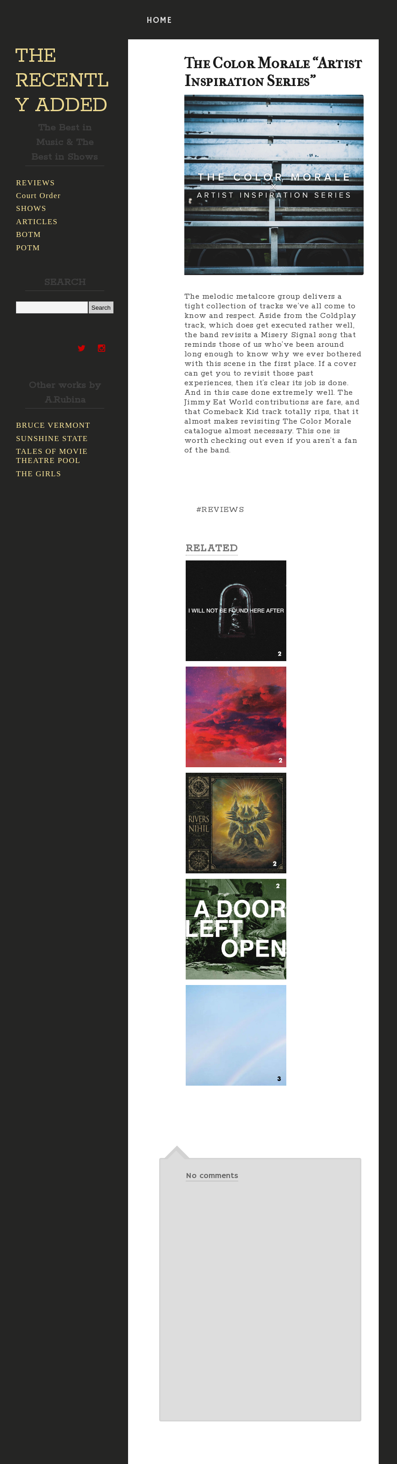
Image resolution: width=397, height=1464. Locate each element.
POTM (28, 247)
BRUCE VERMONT (53, 425)
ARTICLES (37, 221)
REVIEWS (35, 182)
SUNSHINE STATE (52, 438)
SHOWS (31, 208)
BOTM (28, 234)
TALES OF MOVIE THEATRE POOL (52, 456)
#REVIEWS (220, 510)
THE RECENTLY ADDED (62, 81)
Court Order (38, 195)
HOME (159, 20)
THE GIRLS (38, 473)
